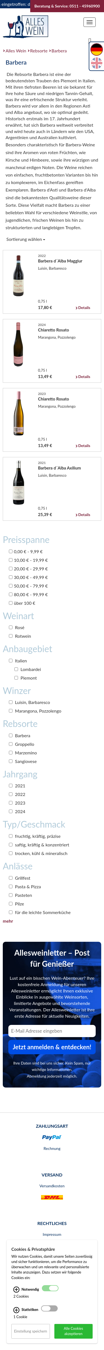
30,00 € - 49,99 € (28, 577)
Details (84, 307)
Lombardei (27, 669)
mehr (8, 920)
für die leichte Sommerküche (40, 912)
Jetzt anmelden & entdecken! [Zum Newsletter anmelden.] (52, 1047)
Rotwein (20, 636)
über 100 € (22, 603)
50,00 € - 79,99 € (28, 585)
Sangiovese (23, 761)
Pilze (16, 903)
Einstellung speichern (30, 1331)
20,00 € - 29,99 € (28, 568)
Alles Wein (16, 50)
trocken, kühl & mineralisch (38, 853)
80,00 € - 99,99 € (28, 594)
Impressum (52, 1234)
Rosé (16, 627)
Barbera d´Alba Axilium (59, 467)
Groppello (21, 744)
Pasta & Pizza (25, 886)
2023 (17, 802)
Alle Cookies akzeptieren (73, 1331)
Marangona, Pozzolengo (35, 710)
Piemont (25, 677)
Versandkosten (51, 1185)
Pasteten (20, 895)
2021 (17, 785)
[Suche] (90, 40)
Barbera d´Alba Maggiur (60, 260)
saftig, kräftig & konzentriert (39, 844)
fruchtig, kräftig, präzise (34, 836)
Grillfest (19, 878)
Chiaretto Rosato (53, 329)
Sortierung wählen (25, 239)
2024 (17, 811)
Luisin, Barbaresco (29, 702)
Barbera (59, 50)
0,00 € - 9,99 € (26, 551)
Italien (18, 660)
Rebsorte (39, 50)
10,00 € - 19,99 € (28, 560)
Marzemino (23, 752)
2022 (17, 794)
